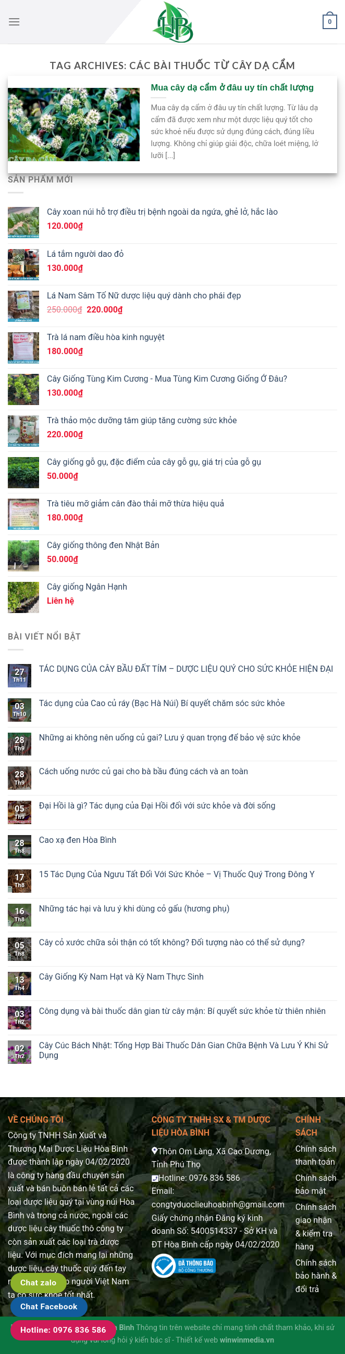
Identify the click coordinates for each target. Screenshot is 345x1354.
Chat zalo (38, 1282)
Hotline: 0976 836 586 (63, 1330)
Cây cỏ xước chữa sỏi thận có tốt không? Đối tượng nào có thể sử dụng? (172, 942)
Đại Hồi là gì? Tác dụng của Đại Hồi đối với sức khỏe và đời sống (157, 806)
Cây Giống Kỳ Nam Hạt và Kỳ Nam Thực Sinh (121, 977)
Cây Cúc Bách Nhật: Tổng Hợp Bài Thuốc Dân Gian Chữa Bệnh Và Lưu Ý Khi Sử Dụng (183, 1050)
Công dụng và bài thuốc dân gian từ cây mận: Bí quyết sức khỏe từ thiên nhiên (182, 1011)
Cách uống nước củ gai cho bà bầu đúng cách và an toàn (143, 771)
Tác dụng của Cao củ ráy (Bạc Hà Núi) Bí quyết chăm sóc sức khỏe (162, 703)
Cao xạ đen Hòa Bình (77, 840)
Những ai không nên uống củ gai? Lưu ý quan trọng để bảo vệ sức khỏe (170, 738)
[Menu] (14, 21)
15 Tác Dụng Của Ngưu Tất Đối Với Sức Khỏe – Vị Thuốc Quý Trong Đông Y (177, 874)
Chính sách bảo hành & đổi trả (316, 1276)
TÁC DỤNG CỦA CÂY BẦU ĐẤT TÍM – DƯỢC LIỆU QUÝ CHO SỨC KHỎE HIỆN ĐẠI (186, 669)
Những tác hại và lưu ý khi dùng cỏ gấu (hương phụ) (134, 909)
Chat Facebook (49, 1306)
